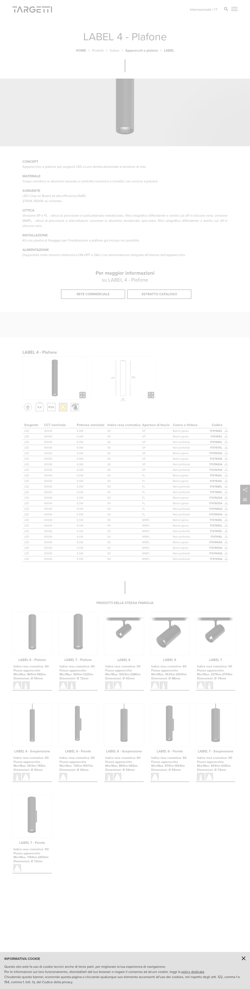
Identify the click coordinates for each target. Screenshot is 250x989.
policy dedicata (192, 971)
